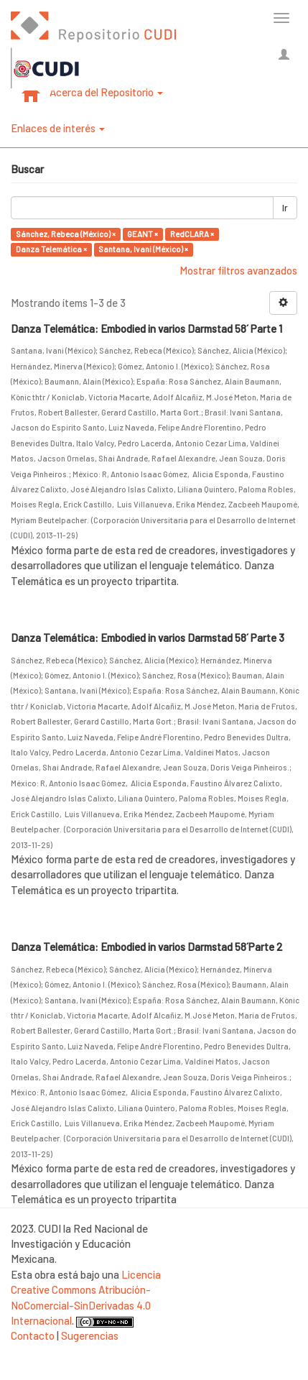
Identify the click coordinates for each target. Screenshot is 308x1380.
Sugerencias (89, 1335)
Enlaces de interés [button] (58, 127)
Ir (285, 207)
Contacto (33, 1335)
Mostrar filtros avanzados (238, 270)
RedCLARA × (192, 234)
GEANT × (142, 234)
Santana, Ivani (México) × (143, 249)
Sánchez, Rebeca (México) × (66, 234)
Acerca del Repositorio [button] (106, 92)
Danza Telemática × (51, 249)
